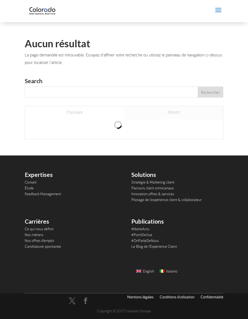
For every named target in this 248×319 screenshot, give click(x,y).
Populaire (74, 112)
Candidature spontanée (43, 246)
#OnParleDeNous (145, 240)
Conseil (30, 182)
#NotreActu (140, 228)
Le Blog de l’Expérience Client (154, 246)
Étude (29, 188)
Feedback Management (43, 193)
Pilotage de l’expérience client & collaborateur (166, 199)
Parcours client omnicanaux (152, 188)
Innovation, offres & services (152, 193)
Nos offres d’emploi (39, 240)
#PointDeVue (141, 234)
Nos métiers (34, 234)
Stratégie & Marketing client (152, 182)
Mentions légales (140, 297)
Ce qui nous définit (39, 228)
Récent (173, 112)
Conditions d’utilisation (177, 297)
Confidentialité (212, 297)
